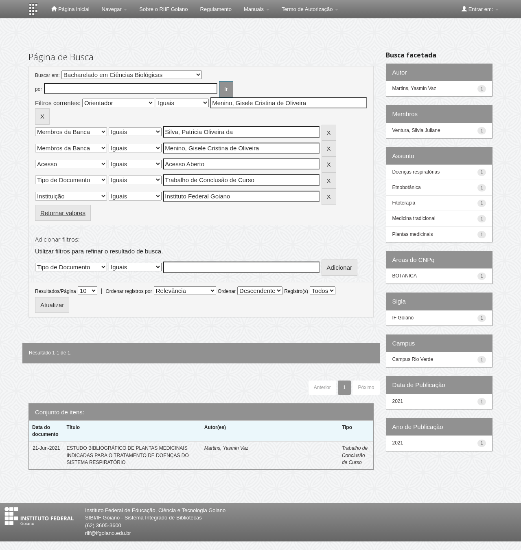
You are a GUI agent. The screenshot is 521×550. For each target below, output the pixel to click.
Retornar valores (62, 212)
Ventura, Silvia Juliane (416, 130)
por (38, 89)
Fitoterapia (404, 203)
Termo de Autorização (310, 9)
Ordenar (227, 291)
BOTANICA (404, 276)
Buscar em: (47, 75)
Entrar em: (480, 9)
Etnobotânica (406, 187)
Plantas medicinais (412, 234)
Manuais (256, 9)
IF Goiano (403, 318)
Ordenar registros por (128, 291)
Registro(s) (296, 291)
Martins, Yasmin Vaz (226, 448)
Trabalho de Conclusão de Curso (355, 455)
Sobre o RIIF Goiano (163, 9)
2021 (397, 401)
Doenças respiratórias (416, 172)
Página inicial (70, 9)
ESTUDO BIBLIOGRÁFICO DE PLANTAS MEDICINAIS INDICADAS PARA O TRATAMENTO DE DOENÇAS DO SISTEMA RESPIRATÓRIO (128, 455)
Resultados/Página (55, 291)
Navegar (114, 9)
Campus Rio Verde (412, 359)
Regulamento (216, 9)
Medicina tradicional (414, 218)
